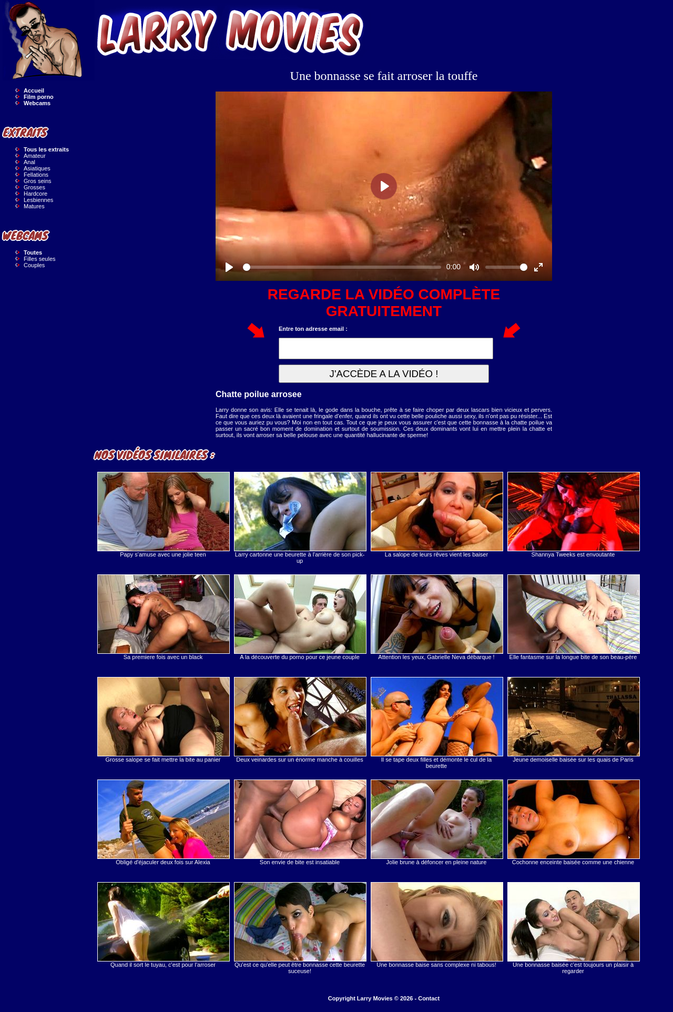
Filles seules (40, 259)
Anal (29, 162)
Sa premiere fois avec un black (163, 617)
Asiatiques (37, 168)
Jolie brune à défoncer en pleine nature (436, 822)
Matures (34, 206)
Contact (429, 998)
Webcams (37, 103)
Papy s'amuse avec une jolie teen (163, 515)
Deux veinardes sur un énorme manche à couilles (299, 720)
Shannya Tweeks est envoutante (573, 515)
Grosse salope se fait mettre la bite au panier (163, 720)
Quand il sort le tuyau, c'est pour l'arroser (163, 925)
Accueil (34, 90)
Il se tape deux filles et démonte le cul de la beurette (436, 723)
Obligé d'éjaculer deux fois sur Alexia (163, 822)
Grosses (34, 187)
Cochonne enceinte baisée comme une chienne (573, 822)
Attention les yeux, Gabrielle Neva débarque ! (436, 617)
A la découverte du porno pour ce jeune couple (299, 617)
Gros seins (38, 181)
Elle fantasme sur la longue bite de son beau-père (573, 617)
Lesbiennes (38, 200)
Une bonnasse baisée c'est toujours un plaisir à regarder (573, 928)
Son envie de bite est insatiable (299, 822)
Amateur (35, 156)
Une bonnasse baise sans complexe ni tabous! (436, 925)
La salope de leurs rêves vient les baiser (436, 515)
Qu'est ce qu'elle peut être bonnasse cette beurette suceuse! (299, 928)
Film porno (39, 97)
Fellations (36, 174)
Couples (34, 265)
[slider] (342, 267)
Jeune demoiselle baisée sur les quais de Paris (573, 720)
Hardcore (35, 193)
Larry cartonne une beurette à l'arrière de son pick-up (299, 518)
